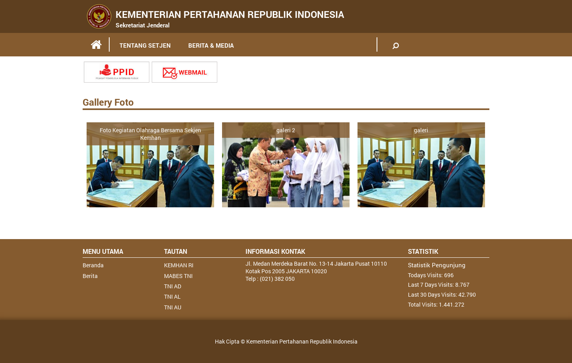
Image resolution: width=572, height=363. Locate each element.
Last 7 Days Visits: (431, 284)
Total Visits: (423, 304)
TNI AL (172, 296)
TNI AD (172, 286)
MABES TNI (178, 276)
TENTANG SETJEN (145, 45)
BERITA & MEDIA (211, 45)
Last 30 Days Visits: (433, 294)
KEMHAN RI (178, 265)
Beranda (93, 265)
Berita (90, 276)
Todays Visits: (426, 275)
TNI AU (172, 307)
